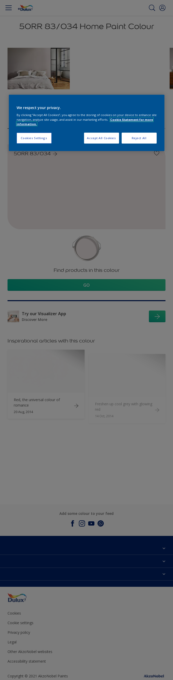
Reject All (139, 138)
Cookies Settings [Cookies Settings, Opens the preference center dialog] (34, 138)
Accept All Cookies (101, 138)
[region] (86, 123)
